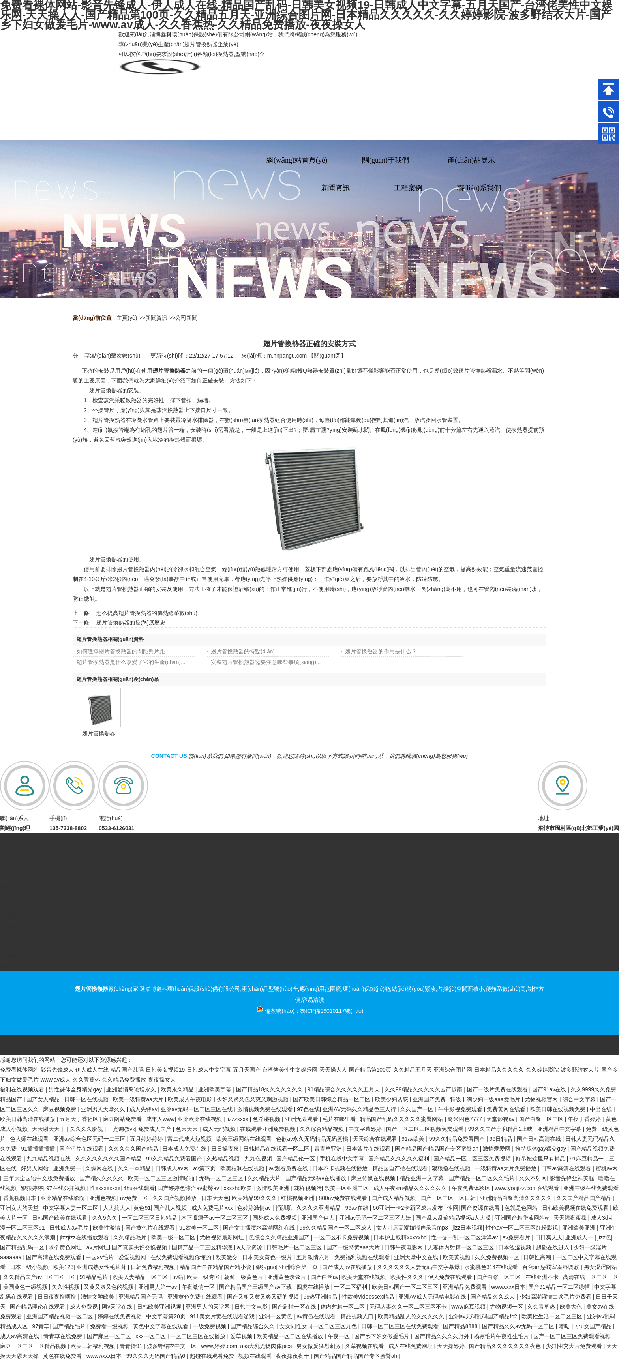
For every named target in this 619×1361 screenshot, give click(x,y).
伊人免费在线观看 (451, 1277)
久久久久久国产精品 (133, 1148)
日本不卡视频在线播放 (340, 1168)
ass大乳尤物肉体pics (267, 1346)
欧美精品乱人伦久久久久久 (412, 1316)
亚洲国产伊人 (318, 1218)
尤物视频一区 (507, 1306)
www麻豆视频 (469, 1306)
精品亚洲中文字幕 (422, 1178)
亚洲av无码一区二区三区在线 (197, 1109)
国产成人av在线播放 (348, 1267)
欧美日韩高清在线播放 (28, 1119)
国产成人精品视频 (394, 1198)
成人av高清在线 (20, 1336)
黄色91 (142, 1208)
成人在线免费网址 (411, 1346)
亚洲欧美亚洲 (579, 1227)
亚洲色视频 (103, 1198)
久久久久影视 (87, 1129)
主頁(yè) (126, 318)
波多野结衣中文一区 (172, 1346)
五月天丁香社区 (80, 1119)
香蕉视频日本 (20, 1198)
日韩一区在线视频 (87, 1099)
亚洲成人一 (580, 1237)
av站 (178, 1277)
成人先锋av (143, 1109)
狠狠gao (266, 1267)
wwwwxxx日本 (104, 1356)
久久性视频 (66, 1287)
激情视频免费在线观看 (265, 1109)
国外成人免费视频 (275, 1218)
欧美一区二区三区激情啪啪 (162, 1178)
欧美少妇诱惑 (392, 1099)
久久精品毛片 (130, 1237)
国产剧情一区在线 (295, 1306)
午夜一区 (339, 1336)
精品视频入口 (357, 1316)
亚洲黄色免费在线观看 (195, 1297)
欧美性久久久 (407, 1277)
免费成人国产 (155, 1129)
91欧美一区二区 (199, 1227)
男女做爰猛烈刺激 (319, 1346)
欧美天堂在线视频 (364, 1277)
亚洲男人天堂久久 (104, 1109)
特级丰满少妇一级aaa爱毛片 (485, 1099)
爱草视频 (242, 1336)
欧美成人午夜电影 (191, 1099)
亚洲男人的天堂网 (208, 1306)
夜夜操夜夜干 (293, 1356)
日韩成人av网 (172, 1168)
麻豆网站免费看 (123, 1119)
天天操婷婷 (451, 1346)
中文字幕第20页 (166, 1316)
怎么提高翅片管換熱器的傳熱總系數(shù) (146, 613)
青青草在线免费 (63, 1336)
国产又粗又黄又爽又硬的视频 (263, 1297)
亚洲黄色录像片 (287, 1277)
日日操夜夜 (225, 1148)
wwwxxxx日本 (508, 1287)
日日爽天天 (549, 1237)
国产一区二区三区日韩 (448, 1198)
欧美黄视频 (457, 1257)
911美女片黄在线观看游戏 (223, 1316)
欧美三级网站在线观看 (244, 1139)
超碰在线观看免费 (213, 1356)
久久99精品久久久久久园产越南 (424, 1089)
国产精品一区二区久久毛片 (482, 1178)
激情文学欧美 (98, 1297)
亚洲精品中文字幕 (560, 1129)
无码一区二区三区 (222, 1178)
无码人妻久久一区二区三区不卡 (409, 1306)
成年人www (160, 1119)
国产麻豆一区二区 (110, 1336)
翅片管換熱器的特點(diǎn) (243, 651)
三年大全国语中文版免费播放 (40, 1178)
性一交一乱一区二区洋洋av (465, 1237)
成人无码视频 (220, 1129)
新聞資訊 (156, 318)
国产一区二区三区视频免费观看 (425, 1129)
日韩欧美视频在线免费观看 (576, 1208)
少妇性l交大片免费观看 (575, 1346)
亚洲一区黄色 (276, 1316)
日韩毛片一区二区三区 (294, 1247)
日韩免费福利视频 (153, 1267)
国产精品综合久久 (253, 1326)
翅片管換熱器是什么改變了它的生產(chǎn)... (131, 662)
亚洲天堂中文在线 (417, 1257)
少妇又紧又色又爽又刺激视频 (253, 1099)
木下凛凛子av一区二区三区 (215, 1218)
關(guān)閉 (327, 355)
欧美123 (63, 1267)
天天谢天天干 (49, 1129)
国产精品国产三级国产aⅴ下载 (256, 1287)
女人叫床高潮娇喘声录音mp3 (412, 1227)
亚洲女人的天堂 (20, 1208)
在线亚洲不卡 (542, 1277)
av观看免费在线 (289, 1168)
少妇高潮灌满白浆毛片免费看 (556, 1297)
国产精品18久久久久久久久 (270, 1089)
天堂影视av (501, 1119)
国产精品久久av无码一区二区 (519, 1326)
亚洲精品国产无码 (141, 1297)
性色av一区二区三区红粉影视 (522, 1227)
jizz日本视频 (467, 1227)
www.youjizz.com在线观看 (527, 1188)
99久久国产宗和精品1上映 (501, 1129)
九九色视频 (259, 1158)
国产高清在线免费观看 (54, 1257)
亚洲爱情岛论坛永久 (132, 1089)
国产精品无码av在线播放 (316, 1178)
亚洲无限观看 (302, 1119)
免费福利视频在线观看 (362, 1257)
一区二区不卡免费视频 (342, 1237)
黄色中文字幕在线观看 (161, 1326)
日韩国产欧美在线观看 (60, 1218)
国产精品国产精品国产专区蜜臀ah (437, 1148)
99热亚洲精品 (321, 1297)
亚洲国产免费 (430, 1099)
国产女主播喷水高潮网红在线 (259, 1227)
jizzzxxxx (238, 1119)
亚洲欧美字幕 (215, 1089)
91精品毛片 (94, 1277)
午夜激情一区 (199, 1287)
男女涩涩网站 (600, 1267)
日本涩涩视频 (515, 1247)
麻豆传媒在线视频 (374, 1178)
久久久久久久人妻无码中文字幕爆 (419, 1267)
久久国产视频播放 (175, 1198)
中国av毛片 (100, 1257)
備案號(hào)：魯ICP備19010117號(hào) (310, 1011)
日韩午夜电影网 (404, 1247)
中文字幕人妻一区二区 (71, 1208)
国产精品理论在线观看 (38, 1306)
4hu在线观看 (138, 1188)
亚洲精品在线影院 (63, 1198)
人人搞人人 (117, 1208)
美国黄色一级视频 (26, 1287)
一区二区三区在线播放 (198, 1336)
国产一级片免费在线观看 (498, 1089)
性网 (452, 1208)
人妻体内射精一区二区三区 (461, 1247)
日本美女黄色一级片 (268, 1257)
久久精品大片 (265, 1178)
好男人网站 (35, 1168)
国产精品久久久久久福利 (399, 1158)
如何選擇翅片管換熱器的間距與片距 (121, 651)
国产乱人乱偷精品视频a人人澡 (454, 1218)
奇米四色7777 (466, 1119)
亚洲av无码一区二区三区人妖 (376, 1218)
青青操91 (132, 1346)
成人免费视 (84, 1306)
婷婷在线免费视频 (120, 1316)
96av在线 (357, 1208)
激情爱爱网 (497, 1148)
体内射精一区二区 (343, 1306)
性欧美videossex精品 (369, 1297)
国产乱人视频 (171, 1208)
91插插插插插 (38, 1148)
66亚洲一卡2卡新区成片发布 (408, 1208)
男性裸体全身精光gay (76, 1089)
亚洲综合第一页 (299, 1267)
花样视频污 (308, 1188)
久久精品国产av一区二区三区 (40, 1277)
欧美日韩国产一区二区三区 (406, 1287)
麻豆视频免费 (60, 1109)
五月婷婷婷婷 (147, 1139)
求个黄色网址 (66, 1247)
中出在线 (601, 1109)
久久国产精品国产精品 (584, 1198)
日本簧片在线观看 (369, 1148)
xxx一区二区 (151, 1336)
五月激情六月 (313, 1257)
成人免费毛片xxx (212, 1208)
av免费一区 (135, 1198)
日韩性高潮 (538, 1257)
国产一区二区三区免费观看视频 (572, 1336)
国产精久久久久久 (102, 1178)
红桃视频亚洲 (298, 1198)
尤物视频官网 (542, 1099)
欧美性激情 (107, 1227)
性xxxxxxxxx (105, 1188)
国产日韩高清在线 (540, 1139)
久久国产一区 (417, 1109)
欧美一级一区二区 (174, 1237)
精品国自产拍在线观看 (400, 1168)
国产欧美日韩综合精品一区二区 (332, 1099)
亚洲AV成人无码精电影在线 (433, 1297)
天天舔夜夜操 (570, 1218)
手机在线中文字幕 (343, 1158)
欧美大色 (571, 1306)
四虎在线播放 (313, 1287)
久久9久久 (105, 1218)
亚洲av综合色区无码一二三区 (90, 1139)
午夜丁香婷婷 (585, 1119)
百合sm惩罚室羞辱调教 (551, 1267)
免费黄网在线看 (507, 1109)
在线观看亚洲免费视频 (268, 1129)
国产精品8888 (461, 1326)
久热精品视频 (223, 1158)
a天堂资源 (250, 1247)
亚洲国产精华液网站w (522, 1218)
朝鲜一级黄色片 (244, 1277)
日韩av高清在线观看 (567, 1168)
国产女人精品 (43, 1099)
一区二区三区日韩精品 (150, 1218)
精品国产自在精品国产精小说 (216, 1267)
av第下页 (205, 1168)
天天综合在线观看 (376, 1139)
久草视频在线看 (365, 1346)
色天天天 (187, 1129)
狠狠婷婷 (32, 1188)
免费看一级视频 (110, 1326)
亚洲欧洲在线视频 (200, 1119)
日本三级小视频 (30, 1267)
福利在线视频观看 (23, 1089)
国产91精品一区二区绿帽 (559, 1287)
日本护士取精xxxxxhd (400, 1237)
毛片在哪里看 (340, 1119)
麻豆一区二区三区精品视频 (34, 1346)
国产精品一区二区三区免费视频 (472, 1158)
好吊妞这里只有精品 (541, 1158)
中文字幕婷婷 (366, 1129)
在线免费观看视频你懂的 (181, 1257)
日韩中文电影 (251, 1306)
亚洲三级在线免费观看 (591, 1188)
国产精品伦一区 (296, 1158)
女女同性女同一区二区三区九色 (318, 1326)
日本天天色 (215, 1198)
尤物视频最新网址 (223, 1237)
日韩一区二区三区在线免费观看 (400, 1326)
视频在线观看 (255, 1356)
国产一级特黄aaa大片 (353, 1247)
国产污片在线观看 (82, 1148)
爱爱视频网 (133, 1257)
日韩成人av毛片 (69, 1227)
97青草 (40, 1326)
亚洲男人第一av (158, 1287)
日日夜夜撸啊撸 (58, 1297)
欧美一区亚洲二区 (347, 1188)
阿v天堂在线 (118, 1306)
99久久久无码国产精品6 (156, 1356)
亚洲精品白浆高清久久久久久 (516, 1198)
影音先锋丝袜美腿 (573, 1178)
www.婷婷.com (219, 1346)
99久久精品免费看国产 (457, 1139)
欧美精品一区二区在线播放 (291, 1336)
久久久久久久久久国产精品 (109, 1158)
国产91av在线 (550, 1089)
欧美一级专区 (204, 1277)
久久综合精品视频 (322, 1129)
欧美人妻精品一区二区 (141, 1277)
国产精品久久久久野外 (442, 1336)
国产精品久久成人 (493, 1297)
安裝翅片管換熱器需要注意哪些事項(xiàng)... (266, 662)
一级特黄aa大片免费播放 (506, 1168)
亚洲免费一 (68, 1168)
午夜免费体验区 (472, 1188)
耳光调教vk (121, 1129)
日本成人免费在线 (185, 1148)
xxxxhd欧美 (238, 1188)
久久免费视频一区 (498, 1257)
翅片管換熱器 (98, 733)
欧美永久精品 (178, 1089)
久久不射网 (533, 1178)
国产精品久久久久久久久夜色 (505, 1346)
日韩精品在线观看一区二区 (277, 1148)
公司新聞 (186, 318)
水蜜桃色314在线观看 (491, 1267)
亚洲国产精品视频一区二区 (60, 1316)
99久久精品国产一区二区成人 (336, 1227)
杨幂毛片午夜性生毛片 (502, 1336)
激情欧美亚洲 (273, 1188)
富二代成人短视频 (190, 1139)
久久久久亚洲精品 (319, 1208)
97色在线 (308, 1109)
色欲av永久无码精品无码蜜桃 (313, 1139)
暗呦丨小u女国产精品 (586, 1326)
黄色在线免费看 (63, 1356)
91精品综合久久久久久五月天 (344, 1089)
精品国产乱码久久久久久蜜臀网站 (402, 1119)
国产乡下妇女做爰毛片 (382, 1336)
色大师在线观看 (30, 1139)
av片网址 (97, 1247)
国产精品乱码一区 (23, 1247)
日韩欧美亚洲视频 (160, 1306)
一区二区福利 (351, 1287)
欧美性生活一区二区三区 (552, 1316)
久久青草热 (542, 1306)
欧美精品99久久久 (255, 1198)
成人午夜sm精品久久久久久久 (411, 1188)
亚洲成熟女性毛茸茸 (102, 1267)
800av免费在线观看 (344, 1198)
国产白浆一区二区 (542, 1119)
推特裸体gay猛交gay (541, 1148)
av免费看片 (517, 1237)
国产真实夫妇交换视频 (140, 1247)
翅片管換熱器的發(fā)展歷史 (130, 622)
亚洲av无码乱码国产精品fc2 (484, 1316)
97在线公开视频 (66, 1188)
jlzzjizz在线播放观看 (85, 1237)
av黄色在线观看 (316, 1316)
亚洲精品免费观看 (465, 1287)
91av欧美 (413, 1139)
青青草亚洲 (328, 1148)
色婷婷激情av (254, 1208)
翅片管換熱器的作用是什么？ (381, 651)
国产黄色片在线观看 (150, 1227)
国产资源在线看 (481, 1208)
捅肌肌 (285, 1208)
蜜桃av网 (607, 1168)
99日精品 (502, 1139)
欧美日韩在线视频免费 (558, 1109)
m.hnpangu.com (287, 355)
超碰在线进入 (553, 1247)
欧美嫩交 (227, 1257)
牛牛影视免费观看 (461, 1109)
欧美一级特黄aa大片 (139, 1099)
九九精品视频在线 (49, 1158)
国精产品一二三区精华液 (203, 1247)
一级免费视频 (210, 1326)
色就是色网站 (522, 1208)
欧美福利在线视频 (243, 1168)
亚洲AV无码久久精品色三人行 (360, 1109)
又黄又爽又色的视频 (109, 1287)
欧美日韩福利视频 (93, 1346)
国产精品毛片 (70, 1326)
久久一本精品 (135, 1168)
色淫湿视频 (267, 1119)
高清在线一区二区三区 (590, 1277)
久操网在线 (99, 1168)
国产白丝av (325, 1277)
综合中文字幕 (580, 1099)
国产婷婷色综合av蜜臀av (189, 1188)
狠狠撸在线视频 (452, 1168)
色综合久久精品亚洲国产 (280, 1237)
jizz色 (604, 1237)
